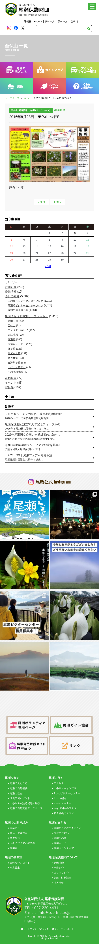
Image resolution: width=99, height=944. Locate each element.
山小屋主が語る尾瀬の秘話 (24, 803)
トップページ (12, 98)
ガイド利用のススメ (64, 808)
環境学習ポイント (19, 798)
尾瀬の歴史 (15, 793)
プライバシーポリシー (64, 929)
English (38, 21)
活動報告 (10, 378)
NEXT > (57, 202)
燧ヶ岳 (11, 348)
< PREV (41, 202)
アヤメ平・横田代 (18, 330)
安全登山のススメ (63, 813)
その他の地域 (15, 371)
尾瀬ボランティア (63, 848)
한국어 (74, 21)
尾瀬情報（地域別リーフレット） (26, 316)
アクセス (58, 783)
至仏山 (27, 98)
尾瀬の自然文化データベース (25, 808)
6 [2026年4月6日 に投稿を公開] (24, 239)
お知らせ (10, 287)
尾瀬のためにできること (66, 828)
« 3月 (48, 266)
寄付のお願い (60, 833)
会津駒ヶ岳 (14, 362)
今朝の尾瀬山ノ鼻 (18, 310)
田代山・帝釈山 (16, 367)
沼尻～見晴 (14, 353)
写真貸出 (14, 867)
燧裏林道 (13, 357)
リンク (44, 929)
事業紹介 (14, 828)
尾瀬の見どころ (17, 783)
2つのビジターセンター (66, 793)
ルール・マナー (61, 803)
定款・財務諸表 (61, 877)
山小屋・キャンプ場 (64, 788)
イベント (10, 382)
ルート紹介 (59, 798)
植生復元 (14, 837)
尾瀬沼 (11, 339)
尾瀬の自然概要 (17, 788)
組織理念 (58, 862)
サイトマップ (28, 929)
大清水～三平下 (16, 344)
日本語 (27, 21)
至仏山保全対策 (17, 833)
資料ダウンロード (19, 862)
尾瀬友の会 (59, 837)
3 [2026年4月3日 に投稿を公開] (75, 233)
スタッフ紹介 (60, 872)
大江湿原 (13, 334)
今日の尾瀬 (12, 296)
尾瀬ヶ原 (13, 320)
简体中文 (50, 21)
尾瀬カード (59, 843)
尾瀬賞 (12, 848)
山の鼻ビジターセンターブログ (25, 300)
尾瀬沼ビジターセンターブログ (25, 305)
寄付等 (9, 387)
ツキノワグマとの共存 (21, 843)
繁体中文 (62, 21)
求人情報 (58, 882)
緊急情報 (10, 291)
